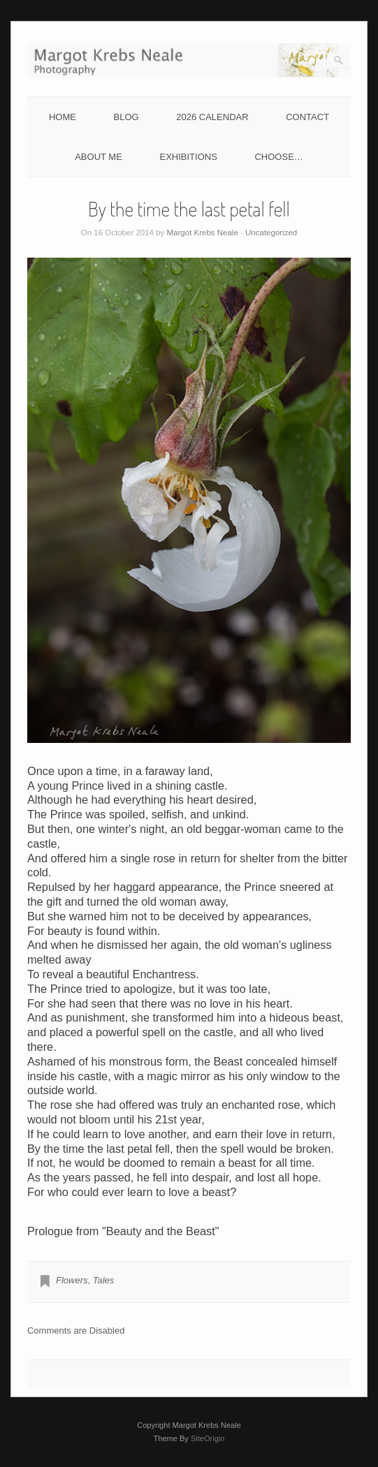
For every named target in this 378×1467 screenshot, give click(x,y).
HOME (62, 117)
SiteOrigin (208, 1438)
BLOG (126, 117)
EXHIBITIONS (188, 157)
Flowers (72, 1280)
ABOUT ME (98, 157)
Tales (104, 1280)
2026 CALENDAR (212, 117)
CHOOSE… (278, 157)
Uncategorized (271, 232)
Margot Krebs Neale (202, 232)
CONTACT (307, 117)
